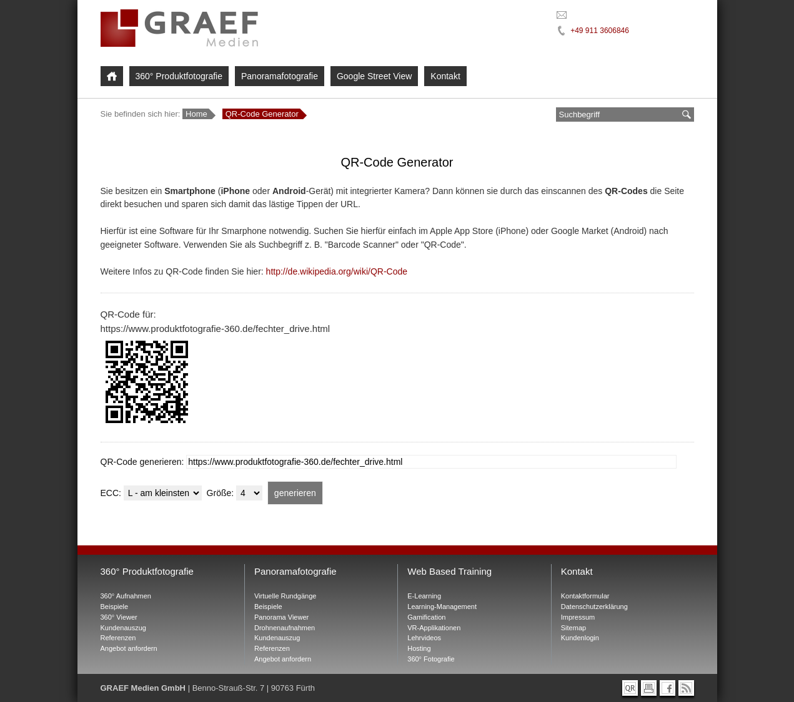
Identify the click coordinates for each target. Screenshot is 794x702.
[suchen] (686, 114)
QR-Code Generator (262, 114)
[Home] (112, 76)
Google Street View (374, 76)
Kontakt (445, 76)
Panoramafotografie (279, 76)
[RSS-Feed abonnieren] (686, 688)
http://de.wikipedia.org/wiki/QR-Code (336, 271)
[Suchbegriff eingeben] (617, 114)
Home (196, 114)
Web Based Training (449, 571)
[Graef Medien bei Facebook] (667, 688)
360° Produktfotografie (179, 76)
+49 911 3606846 (599, 30)
